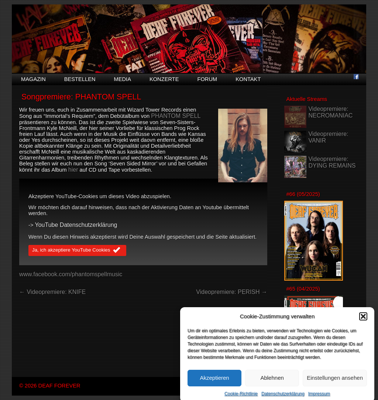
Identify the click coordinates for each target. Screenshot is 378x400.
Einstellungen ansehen (335, 381)
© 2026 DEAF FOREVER (49, 386)
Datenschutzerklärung (283, 397)
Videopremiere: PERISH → (231, 292)
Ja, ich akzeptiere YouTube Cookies (77, 250)
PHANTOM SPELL (175, 116)
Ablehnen (272, 381)
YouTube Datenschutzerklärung (76, 225)
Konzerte (164, 79)
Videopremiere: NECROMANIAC (330, 112)
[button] (363, 320)
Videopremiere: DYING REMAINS (331, 162)
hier (73, 169)
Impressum (319, 397)
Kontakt (248, 79)
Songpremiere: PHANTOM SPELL (81, 96)
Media (122, 79)
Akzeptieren (214, 381)
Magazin (33, 79)
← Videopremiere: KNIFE (52, 292)
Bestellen (80, 79)
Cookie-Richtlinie (241, 397)
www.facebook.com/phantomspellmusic (70, 274)
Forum (207, 79)
